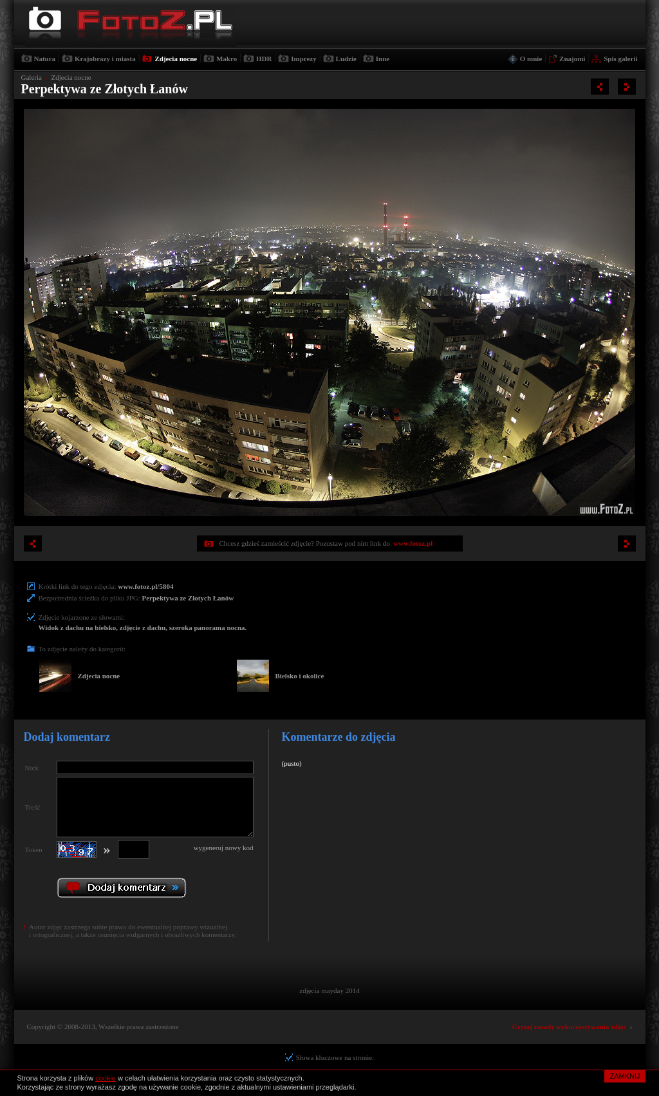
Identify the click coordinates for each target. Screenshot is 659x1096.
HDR (264, 58)
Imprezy (304, 58)
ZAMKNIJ (624, 1076)
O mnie (531, 58)
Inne (382, 58)
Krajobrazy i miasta (105, 58)
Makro (226, 58)
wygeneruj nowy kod (224, 847)
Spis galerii (620, 58)
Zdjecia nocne (175, 58)
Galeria (31, 77)
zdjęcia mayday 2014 (329, 990)
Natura (45, 58)
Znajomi (572, 58)
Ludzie (346, 58)
